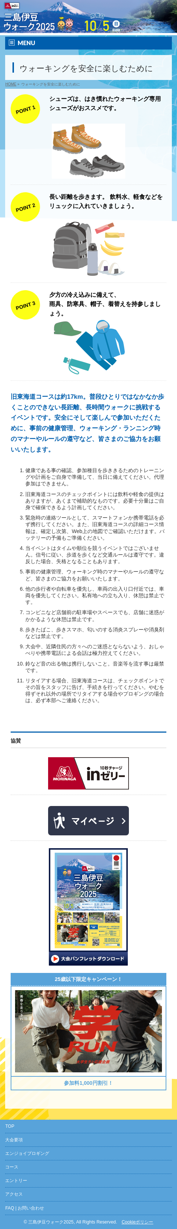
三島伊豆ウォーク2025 (50, 1222)
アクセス (14, 1194)
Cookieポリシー (137, 1222)
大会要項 (14, 1139)
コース (11, 1167)
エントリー (16, 1180)
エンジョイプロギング (27, 1153)
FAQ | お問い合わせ (24, 1208)
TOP (9, 1126)
